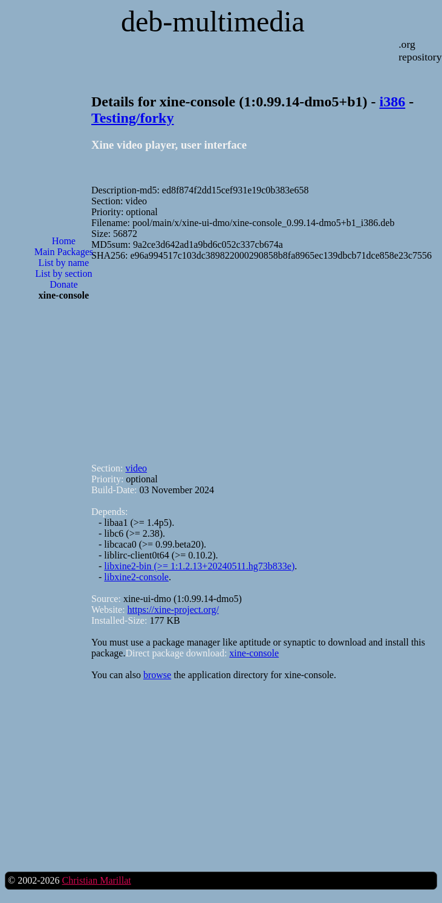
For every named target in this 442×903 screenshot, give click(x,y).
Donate (63, 284)
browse (157, 675)
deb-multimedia (213, 21)
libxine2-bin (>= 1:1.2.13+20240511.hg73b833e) (199, 566)
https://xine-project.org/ (173, 609)
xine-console (254, 653)
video (136, 468)
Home (64, 241)
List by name (64, 262)
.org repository (419, 50)
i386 (393, 101)
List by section (63, 273)
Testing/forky (132, 118)
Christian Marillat (96, 880)
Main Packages (63, 252)
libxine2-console (136, 577)
